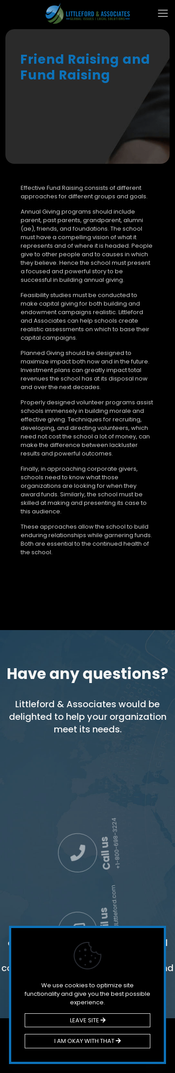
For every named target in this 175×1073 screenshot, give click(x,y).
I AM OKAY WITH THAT (87, 1041)
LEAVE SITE (87, 1020)
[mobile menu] (163, 13)
